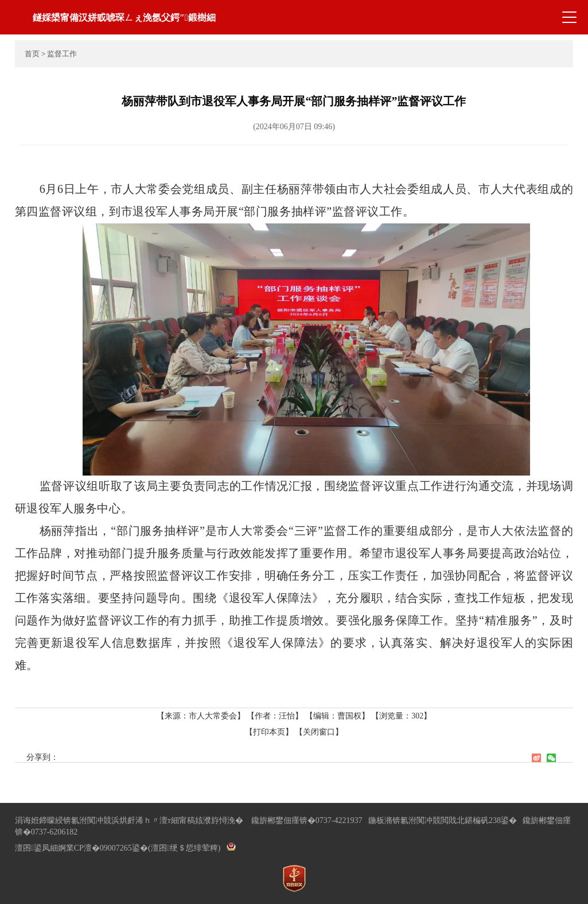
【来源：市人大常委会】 (202, 716)
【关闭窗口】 (319, 732)
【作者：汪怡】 (275, 716)
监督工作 (62, 53)
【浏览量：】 (401, 716)
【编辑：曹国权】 (337, 716)
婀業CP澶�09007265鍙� (103, 848)
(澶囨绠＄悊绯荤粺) (184, 848)
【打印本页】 (269, 732)
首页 (32, 53)
